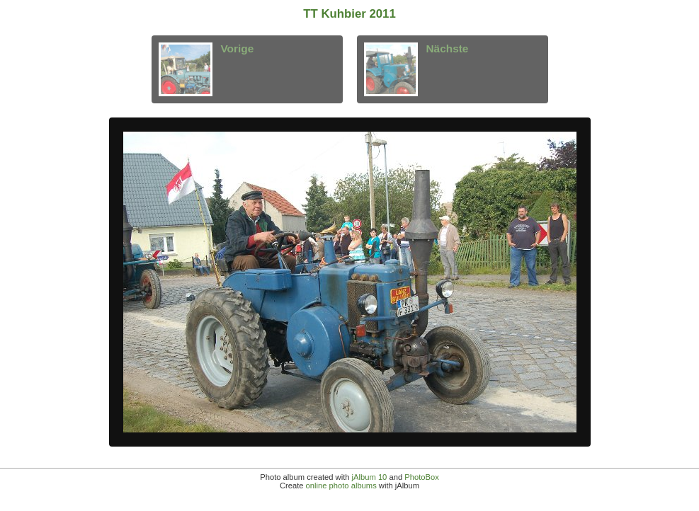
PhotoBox (421, 477)
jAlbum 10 (369, 477)
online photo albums (341, 485)
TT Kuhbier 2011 (349, 14)
